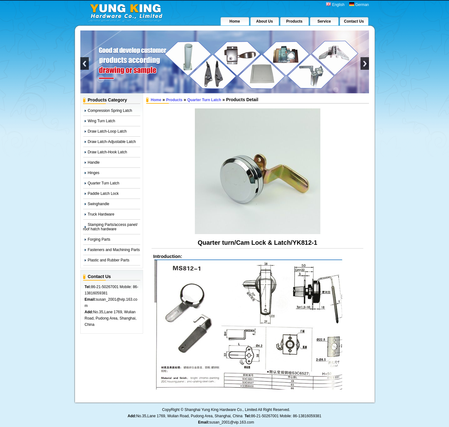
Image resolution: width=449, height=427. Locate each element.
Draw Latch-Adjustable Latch (112, 142)
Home (156, 100)
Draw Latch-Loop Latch (107, 131)
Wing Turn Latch (101, 121)
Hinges (93, 173)
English (335, 4)
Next (365, 63)
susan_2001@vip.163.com (231, 422)
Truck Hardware (101, 214)
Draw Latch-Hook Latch (107, 152)
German (359, 4)
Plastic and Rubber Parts (109, 260)
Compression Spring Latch (110, 110)
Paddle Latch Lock (103, 193)
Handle (94, 162)
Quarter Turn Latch (104, 183)
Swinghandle (99, 204)
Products (174, 100)
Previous (84, 63)
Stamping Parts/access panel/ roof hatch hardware (110, 226)
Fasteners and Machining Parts (114, 250)
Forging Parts (99, 239)
